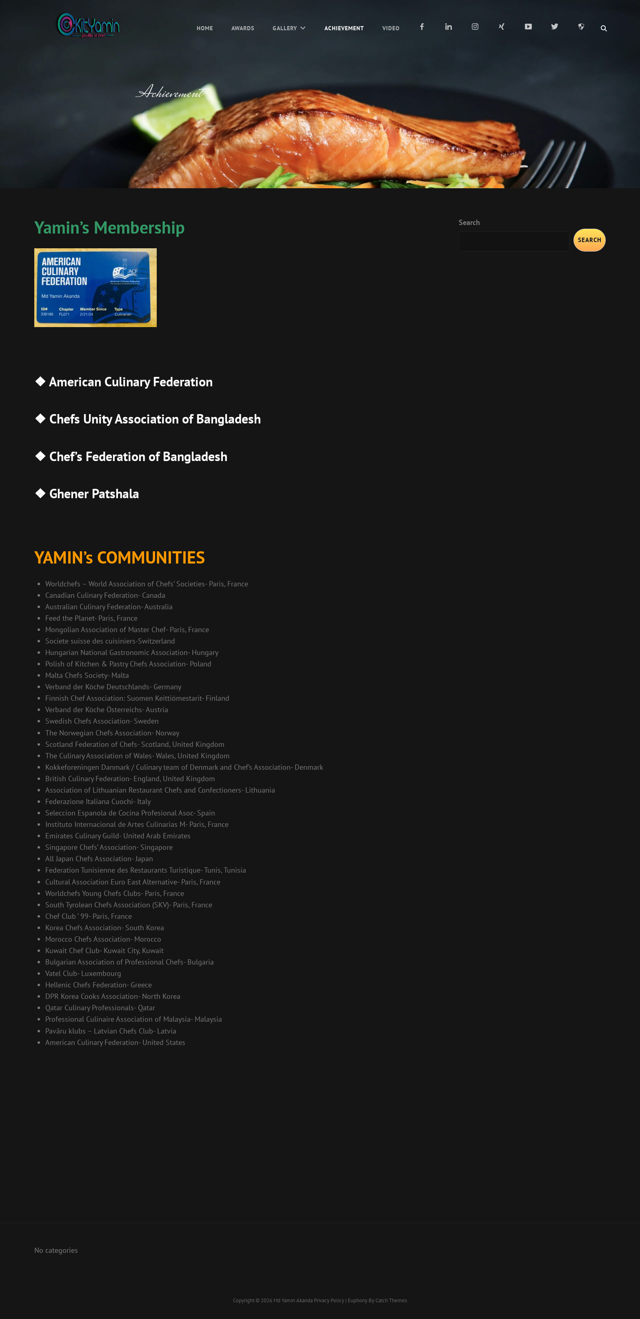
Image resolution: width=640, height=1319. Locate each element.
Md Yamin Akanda (293, 1300)
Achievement (344, 28)
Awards (242, 28)
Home (205, 28)
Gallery (285, 28)
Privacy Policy (329, 1300)
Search (469, 222)
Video (391, 28)
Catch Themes (391, 1300)
